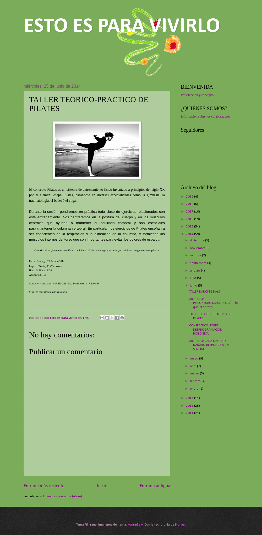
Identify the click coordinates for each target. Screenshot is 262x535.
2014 (190, 234)
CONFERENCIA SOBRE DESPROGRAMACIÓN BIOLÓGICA (205, 329)
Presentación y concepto (197, 95)
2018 (190, 204)
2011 (190, 413)
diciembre (197, 240)
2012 (190, 405)
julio (193, 278)
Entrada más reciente (44, 486)
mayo (194, 358)
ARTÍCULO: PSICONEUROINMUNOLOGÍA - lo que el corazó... (213, 303)
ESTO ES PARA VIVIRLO (122, 26)
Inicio (102, 486)
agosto (195, 270)
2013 (190, 398)
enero (194, 388)
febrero (195, 381)
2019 (190, 196)
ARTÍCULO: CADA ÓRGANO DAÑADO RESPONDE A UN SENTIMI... (209, 345)
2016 (190, 219)
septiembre (198, 263)
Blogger (180, 524)
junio (194, 285)
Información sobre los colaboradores (205, 116)
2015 (190, 226)
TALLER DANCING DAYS (204, 291)
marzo (195, 373)
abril (193, 366)
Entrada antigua (155, 486)
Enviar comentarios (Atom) (62, 496)
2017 (190, 211)
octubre (196, 255)
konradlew (135, 524)
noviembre (198, 248)
